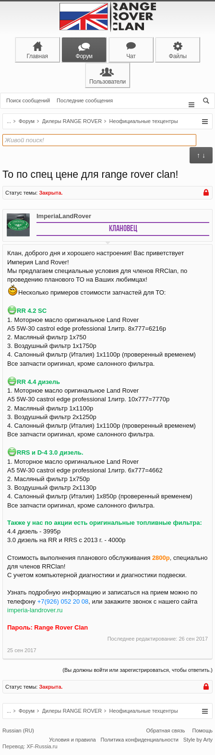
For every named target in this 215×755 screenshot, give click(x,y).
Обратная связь (165, 730)
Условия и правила (72, 740)
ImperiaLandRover (63, 216)
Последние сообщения (85, 100)
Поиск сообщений (28, 100)
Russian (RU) (18, 730)
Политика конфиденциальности (140, 740)
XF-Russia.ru (41, 746)
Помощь (202, 730)
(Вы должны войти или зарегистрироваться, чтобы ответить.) (137, 670)
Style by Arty (198, 740)
